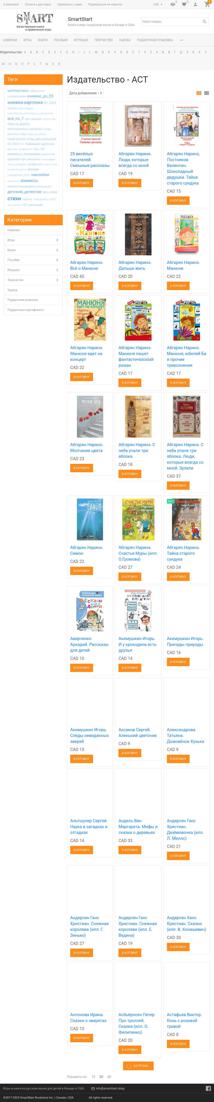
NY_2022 (13, 144)
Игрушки (81, 40)
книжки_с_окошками (23, 154)
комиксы (29, 180)
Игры (27, 40)
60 (109, 1077)
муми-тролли (17, 139)
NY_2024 (50, 103)
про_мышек (33, 119)
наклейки (40, 174)
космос (13, 108)
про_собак (49, 192)
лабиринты (37, 91)
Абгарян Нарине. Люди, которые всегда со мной (134, 159)
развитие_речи (17, 169)
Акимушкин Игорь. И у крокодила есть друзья (137, 644)
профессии (35, 164)
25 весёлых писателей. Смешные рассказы (90, 159)
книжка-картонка (25, 102)
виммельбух (43, 186)
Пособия (61, 40)
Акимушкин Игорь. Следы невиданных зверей (89, 735)
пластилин (50, 164)
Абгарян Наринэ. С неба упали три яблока (136, 450)
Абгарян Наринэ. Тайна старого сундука (183, 553)
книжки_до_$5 (40, 96)
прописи (14, 159)
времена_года (17, 134)
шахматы (13, 181)
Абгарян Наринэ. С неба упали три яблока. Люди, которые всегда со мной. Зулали (185, 456)
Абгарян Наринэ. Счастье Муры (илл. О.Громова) (138, 553)
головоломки (17, 96)
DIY (22, 144)
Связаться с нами (69, 4)
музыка (12, 149)
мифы (47, 129)
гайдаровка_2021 (19, 175)
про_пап (39, 149)
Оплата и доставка (38, 4)
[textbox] (175, 21)
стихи (14, 198)
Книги (43, 40)
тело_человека (17, 164)
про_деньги (15, 204)
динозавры (26, 108)
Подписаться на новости (105, 4)
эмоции (33, 169)
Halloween (32, 144)
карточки (47, 144)
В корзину (82, 183)
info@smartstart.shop (110, 1088)
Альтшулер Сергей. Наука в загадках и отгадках (89, 826)
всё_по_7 (16, 118)
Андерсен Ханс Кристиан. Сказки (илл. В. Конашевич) (186, 923)
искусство (49, 119)
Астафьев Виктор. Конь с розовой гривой (184, 1020)
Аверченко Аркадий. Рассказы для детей (89, 644)
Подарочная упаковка (155, 40)
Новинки (10, 40)
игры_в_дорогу (18, 124)
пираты (27, 199)
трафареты (25, 149)
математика (18, 91)
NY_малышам (33, 205)
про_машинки (31, 159)
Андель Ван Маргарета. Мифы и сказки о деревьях (138, 826)
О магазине (11, 4)
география (49, 159)
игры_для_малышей (41, 139)
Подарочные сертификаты (26, 310)
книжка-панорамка (21, 186)
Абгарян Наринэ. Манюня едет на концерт (86, 353)
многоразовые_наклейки (25, 129)
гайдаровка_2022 (44, 199)
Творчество (103, 40)
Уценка (125, 40)
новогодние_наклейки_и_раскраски (30, 113)
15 (93, 1077)
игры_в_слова (36, 134)
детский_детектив (24, 191)
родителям (48, 154)
